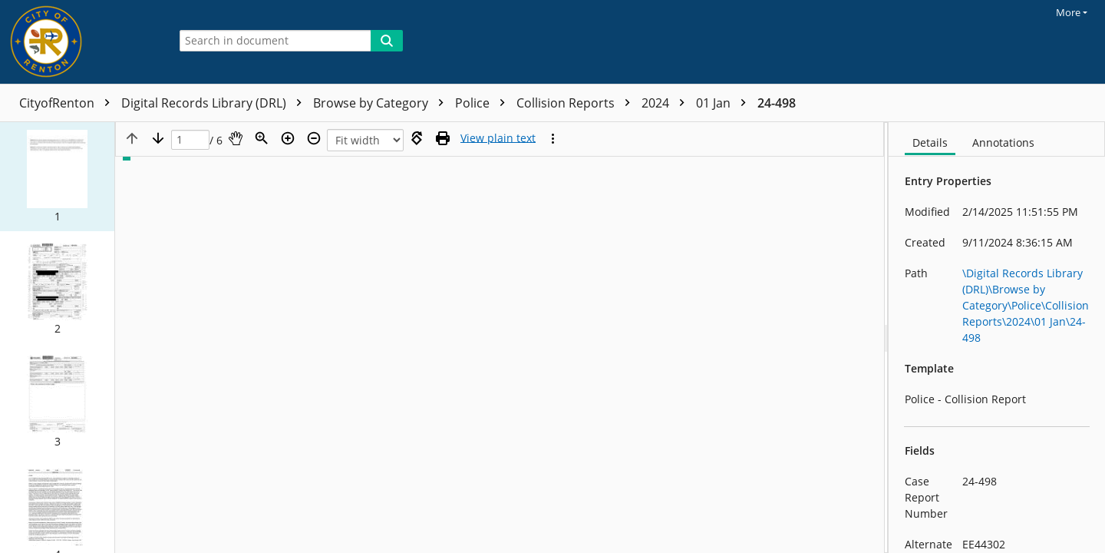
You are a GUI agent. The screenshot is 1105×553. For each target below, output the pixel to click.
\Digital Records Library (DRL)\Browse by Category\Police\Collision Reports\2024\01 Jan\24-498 (1025, 305)
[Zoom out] (314, 138)
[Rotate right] (417, 138)
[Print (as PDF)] (443, 138)
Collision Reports (577, 102)
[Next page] (158, 138)
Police (484, 102)
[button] (57, 176)
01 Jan (725, 102)
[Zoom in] (288, 138)
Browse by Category (382, 102)
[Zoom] (262, 138)
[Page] (190, 140)
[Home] (80, 42)
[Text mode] (498, 138)
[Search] (387, 40)
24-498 (776, 102)
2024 (667, 102)
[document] (997, 337)
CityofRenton (68, 102)
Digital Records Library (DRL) (215, 102)
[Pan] (236, 138)
